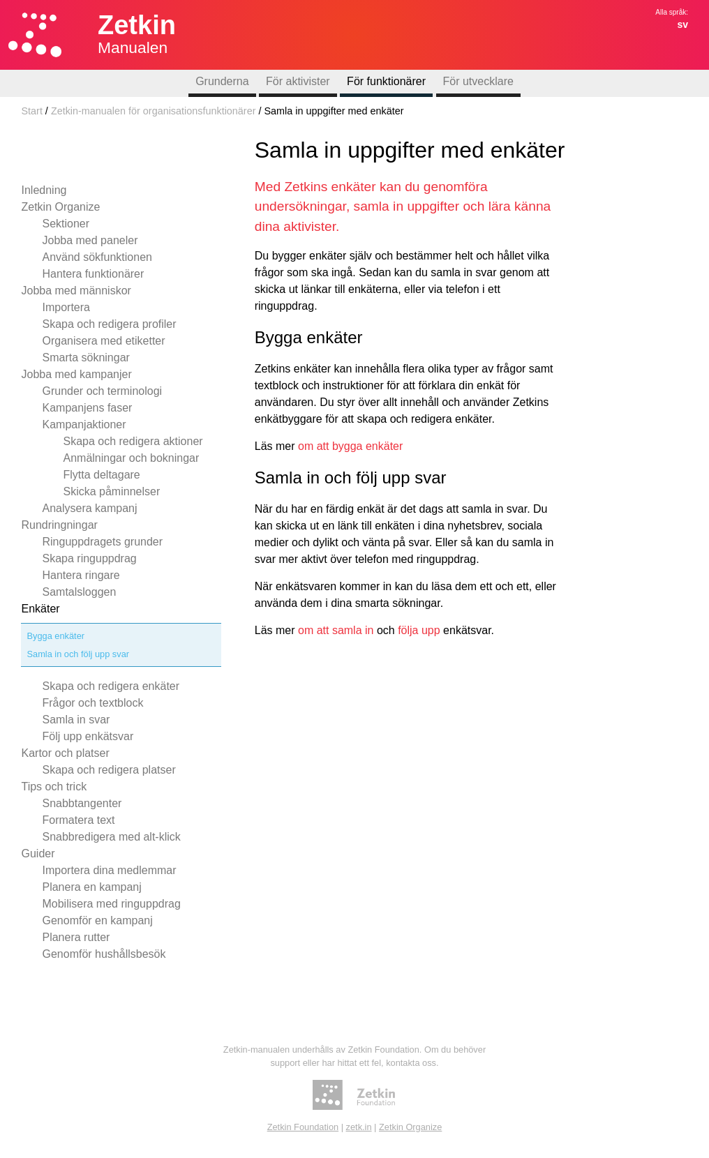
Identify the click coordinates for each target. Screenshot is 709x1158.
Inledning (43, 190)
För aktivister (298, 81)
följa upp (419, 630)
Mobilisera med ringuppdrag (111, 904)
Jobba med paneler (89, 240)
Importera (65, 307)
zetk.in (359, 1127)
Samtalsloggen (79, 592)
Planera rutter (76, 937)
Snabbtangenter (81, 803)
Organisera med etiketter (103, 341)
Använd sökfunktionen (96, 257)
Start (31, 110)
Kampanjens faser (87, 408)
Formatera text (78, 820)
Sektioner (65, 224)
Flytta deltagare (101, 475)
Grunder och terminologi (102, 391)
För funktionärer (386, 81)
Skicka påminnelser (111, 491)
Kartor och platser (65, 753)
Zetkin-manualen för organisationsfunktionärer (153, 110)
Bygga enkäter (55, 636)
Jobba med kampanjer (76, 374)
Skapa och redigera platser (108, 770)
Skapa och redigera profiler (109, 324)
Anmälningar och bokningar (131, 458)
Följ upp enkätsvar (87, 736)
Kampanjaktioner (84, 424)
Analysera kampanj (89, 508)
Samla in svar (76, 719)
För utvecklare (478, 81)
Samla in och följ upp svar (78, 654)
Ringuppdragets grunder (102, 542)
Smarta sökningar (85, 357)
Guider (37, 853)
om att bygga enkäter (350, 446)
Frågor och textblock (92, 703)
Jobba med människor (75, 290)
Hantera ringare (80, 575)
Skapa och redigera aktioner (132, 441)
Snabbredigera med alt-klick (111, 837)
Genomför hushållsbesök (103, 954)
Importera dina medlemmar (109, 870)
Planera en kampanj (91, 887)
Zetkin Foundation (302, 1127)
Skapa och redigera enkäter (110, 686)
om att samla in (335, 630)
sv (682, 24)
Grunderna (222, 81)
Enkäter (40, 609)
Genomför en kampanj (97, 920)
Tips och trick (54, 786)
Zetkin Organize (60, 207)
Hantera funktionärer (93, 274)
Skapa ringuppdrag (89, 558)
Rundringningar (59, 525)
